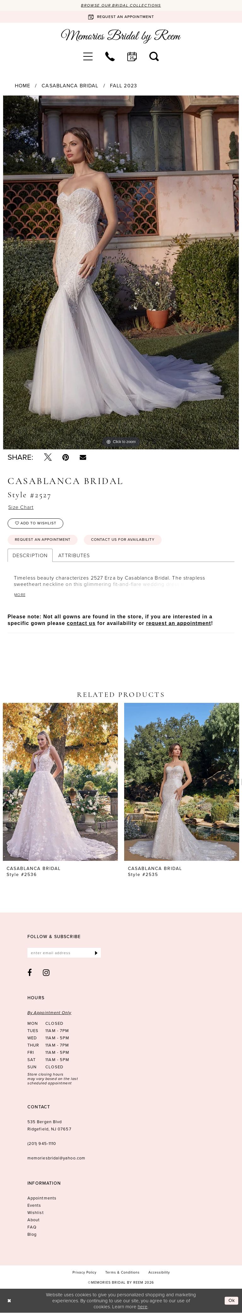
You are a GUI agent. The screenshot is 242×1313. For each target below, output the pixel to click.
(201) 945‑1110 (41, 1144)
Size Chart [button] (21, 507)
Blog (32, 1235)
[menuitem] (88, 56)
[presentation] (60, 782)
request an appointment (178, 623)
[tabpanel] (121, 273)
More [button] (20, 595)
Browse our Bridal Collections (121, 5)
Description (30, 555)
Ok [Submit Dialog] (231, 1300)
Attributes (74, 555)
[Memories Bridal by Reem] (121, 36)
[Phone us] (110, 56)
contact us (81, 623)
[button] (88, 56)
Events (34, 1206)
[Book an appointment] (121, 17)
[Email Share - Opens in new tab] (83, 457)
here (142, 1306)
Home (22, 86)
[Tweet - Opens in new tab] (48, 457)
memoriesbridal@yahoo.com (56, 1158)
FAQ (32, 1227)
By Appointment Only (49, 1013)
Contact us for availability (124, 540)
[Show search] (154, 56)
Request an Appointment (43, 540)
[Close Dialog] (9, 1300)
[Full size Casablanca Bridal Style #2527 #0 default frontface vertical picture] (121, 273)
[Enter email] (64, 953)
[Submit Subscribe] (96, 953)
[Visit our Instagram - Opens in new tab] (46, 973)
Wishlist (35, 1213)
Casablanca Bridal (70, 86)
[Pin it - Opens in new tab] (65, 457)
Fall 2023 (123, 86)
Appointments (41, 1198)
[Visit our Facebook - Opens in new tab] (29, 973)
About (33, 1220)
